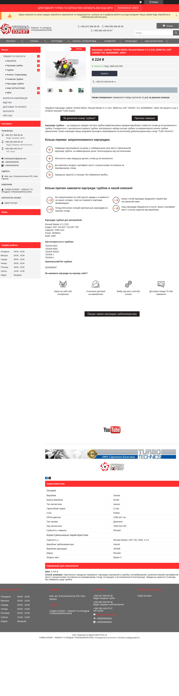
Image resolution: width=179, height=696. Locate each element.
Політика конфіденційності (129, 638)
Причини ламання (145, 118)
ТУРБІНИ (34, 41)
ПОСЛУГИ (10, 41)
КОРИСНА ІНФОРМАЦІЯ (15, 98)
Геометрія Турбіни (15, 79)
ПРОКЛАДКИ (131, 41)
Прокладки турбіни (15, 84)
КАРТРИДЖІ (57, 41)
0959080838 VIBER (128, 8)
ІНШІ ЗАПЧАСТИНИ (154, 41)
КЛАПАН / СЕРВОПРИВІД (84, 41)
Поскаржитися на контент (105, 638)
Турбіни (10, 70)
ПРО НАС (7, 115)
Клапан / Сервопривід (16, 75)
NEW (9, 93)
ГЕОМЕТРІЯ (110, 41)
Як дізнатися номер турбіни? (79, 118)
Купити (104, 73)
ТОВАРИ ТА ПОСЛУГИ (14, 56)
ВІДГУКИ (7, 102)
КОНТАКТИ (8, 111)
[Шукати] (176, 32)
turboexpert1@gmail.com (15, 158)
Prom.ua (103, 635)
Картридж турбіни (15, 65)
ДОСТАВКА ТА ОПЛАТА (14, 107)
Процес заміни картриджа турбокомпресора (112, 314)
